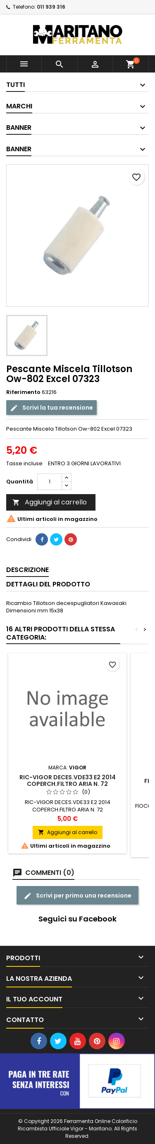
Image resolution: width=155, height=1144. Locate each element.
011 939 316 (51, 6)
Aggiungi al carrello (49, 502)
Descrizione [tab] (27, 569)
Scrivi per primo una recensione (77, 895)
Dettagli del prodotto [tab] (48, 584)
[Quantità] (49, 482)
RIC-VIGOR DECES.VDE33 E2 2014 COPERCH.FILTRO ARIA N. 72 (67, 780)
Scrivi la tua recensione (51, 407)
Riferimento (23, 392)
